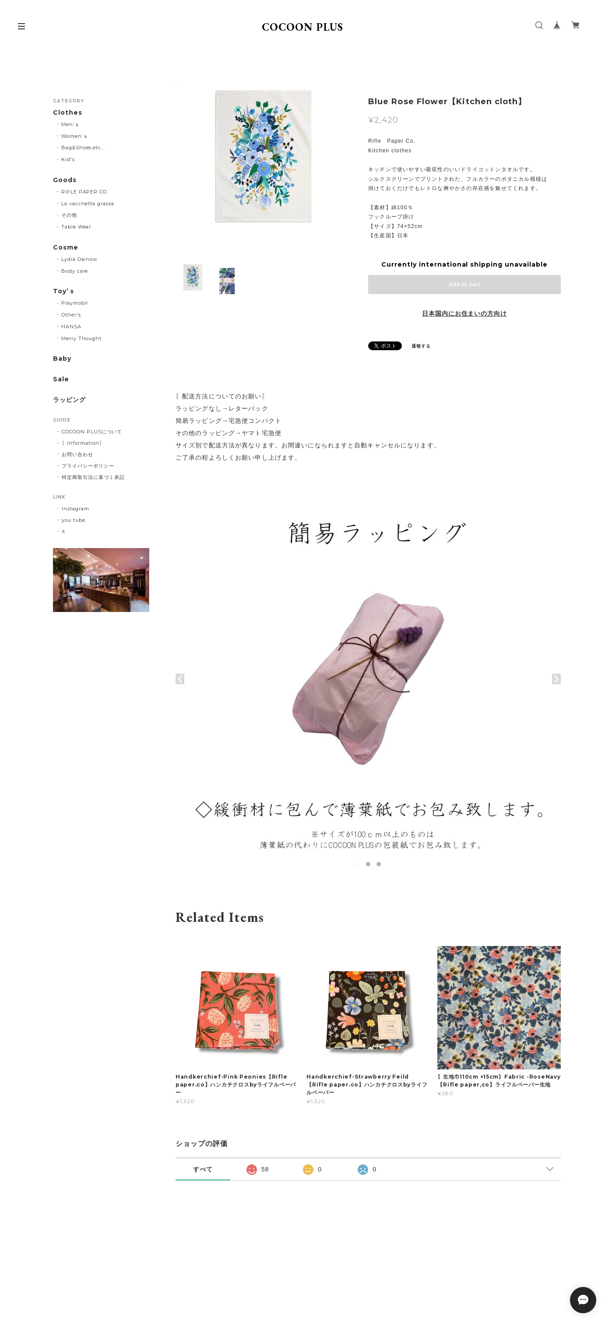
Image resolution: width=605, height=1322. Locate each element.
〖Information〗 (83, 443)
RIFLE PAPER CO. (84, 192)
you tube (73, 520)
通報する (421, 346)
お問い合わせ (77, 454)
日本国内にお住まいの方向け (464, 313)
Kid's (68, 159)
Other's (71, 315)
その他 (69, 215)
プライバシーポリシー (88, 466)
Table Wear (76, 227)
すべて (203, 1169)
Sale (61, 379)
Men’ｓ (70, 124)
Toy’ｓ (64, 291)
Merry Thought (81, 338)
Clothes (67, 112)
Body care (74, 271)
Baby (62, 358)
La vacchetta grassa (87, 203)
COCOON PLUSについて (92, 432)
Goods (65, 180)
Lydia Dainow (79, 259)
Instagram (75, 509)
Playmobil (74, 303)
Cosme (65, 247)
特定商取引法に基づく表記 (93, 477)
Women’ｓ (74, 136)
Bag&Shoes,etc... (83, 147)
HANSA (71, 326)
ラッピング (69, 400)
